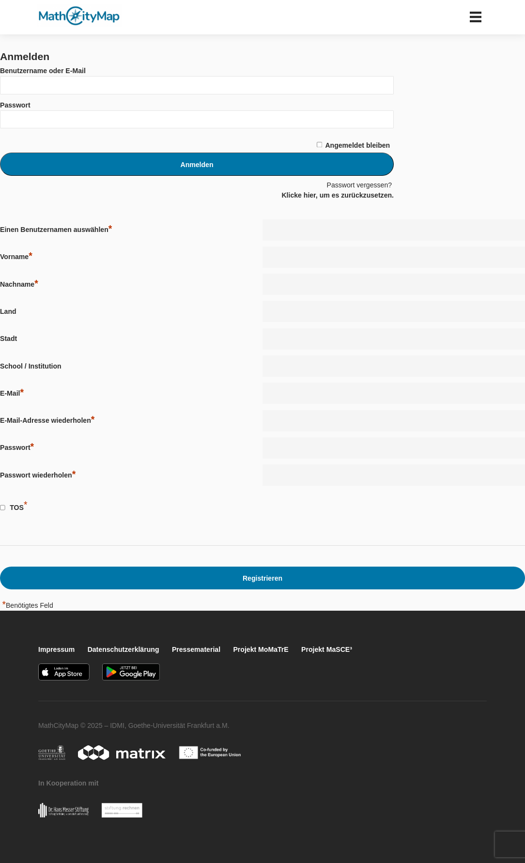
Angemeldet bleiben (357, 145)
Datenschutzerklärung (123, 649)
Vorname (16, 256)
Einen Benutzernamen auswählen (56, 229)
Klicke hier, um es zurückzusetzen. (337, 195)
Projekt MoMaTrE (260, 649)
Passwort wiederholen (38, 474)
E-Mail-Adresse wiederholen (47, 420)
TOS (17, 507)
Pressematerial (196, 649)
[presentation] (327, 510)
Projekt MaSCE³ (326, 649)
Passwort (15, 105)
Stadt (8, 338)
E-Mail (12, 393)
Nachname (19, 284)
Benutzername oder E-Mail (43, 71)
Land (8, 311)
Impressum (56, 649)
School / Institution (31, 366)
